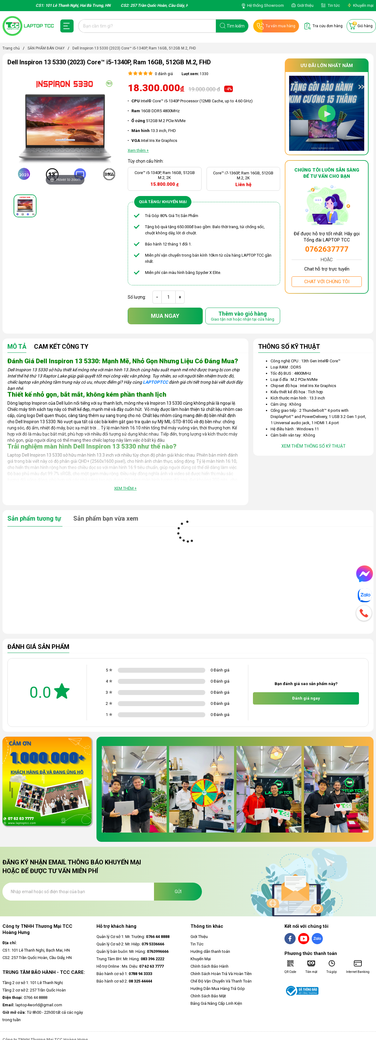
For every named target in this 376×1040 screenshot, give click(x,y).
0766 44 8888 (24, 997)
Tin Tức (196, 944)
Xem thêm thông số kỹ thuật (313, 446)
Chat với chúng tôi (326, 281)
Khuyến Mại (200, 959)
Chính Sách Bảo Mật (208, 996)
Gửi (178, 891)
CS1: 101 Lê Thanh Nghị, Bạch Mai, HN (36, 950)
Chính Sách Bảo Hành (209, 966)
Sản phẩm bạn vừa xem (105, 518)
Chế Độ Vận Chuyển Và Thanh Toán (221, 981)
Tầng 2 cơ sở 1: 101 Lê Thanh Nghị (32, 982)
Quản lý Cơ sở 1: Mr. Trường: (132, 936)
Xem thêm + (125, 488)
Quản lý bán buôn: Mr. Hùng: (132, 951)
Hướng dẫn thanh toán (210, 951)
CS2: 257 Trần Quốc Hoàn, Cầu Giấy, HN (37, 957)
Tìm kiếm (236, 25)
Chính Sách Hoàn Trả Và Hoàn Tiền (221, 973)
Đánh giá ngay (306, 698)
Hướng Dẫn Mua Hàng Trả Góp (217, 988)
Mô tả (16, 346)
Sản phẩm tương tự (34, 518)
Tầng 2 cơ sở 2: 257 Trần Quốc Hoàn (34, 990)
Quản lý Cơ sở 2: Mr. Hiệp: (130, 944)
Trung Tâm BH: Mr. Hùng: (130, 959)
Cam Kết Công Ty (61, 346)
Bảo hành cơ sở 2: (124, 981)
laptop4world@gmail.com (32, 1005)
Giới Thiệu (199, 936)
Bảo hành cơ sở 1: (124, 973)
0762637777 (326, 249)
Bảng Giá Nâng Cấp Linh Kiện (216, 1003)
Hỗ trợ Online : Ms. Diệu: (130, 966)
